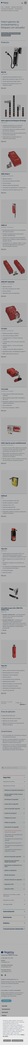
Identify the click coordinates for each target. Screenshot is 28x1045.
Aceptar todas (7, 1040)
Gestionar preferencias (17, 1040)
